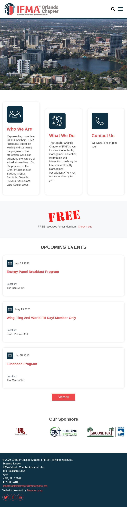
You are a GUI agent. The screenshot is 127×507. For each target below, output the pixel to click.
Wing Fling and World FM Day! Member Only (41, 318)
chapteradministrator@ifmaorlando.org (24, 486)
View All (63, 397)
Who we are (19, 129)
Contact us (103, 135)
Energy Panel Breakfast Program (33, 271)
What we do (62, 135)
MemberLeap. (35, 490)
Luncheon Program (22, 364)
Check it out (85, 226)
